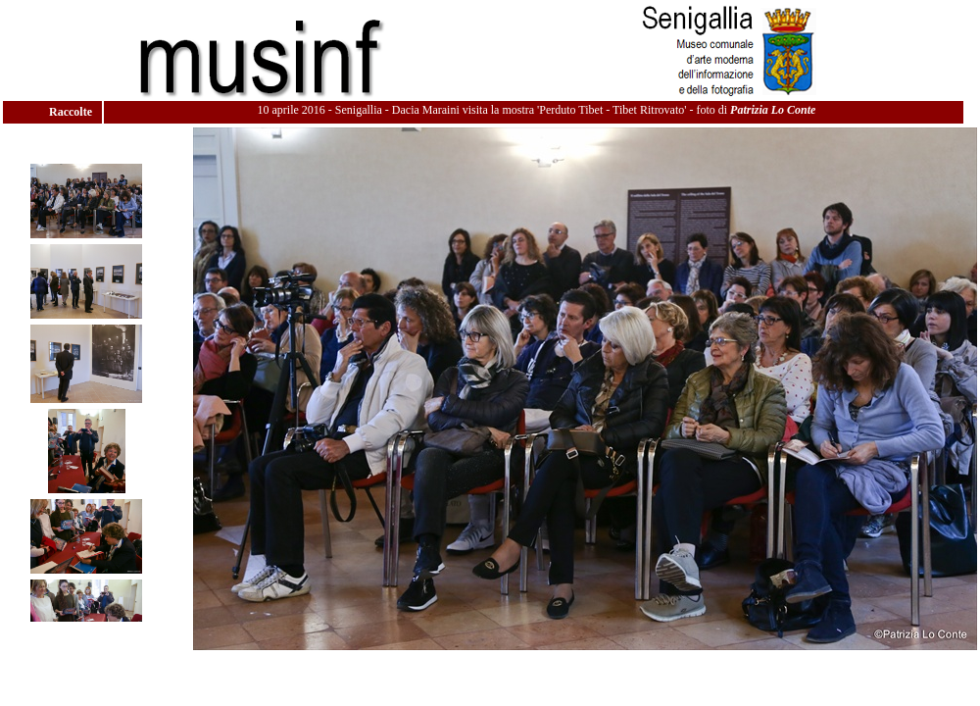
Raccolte (72, 112)
